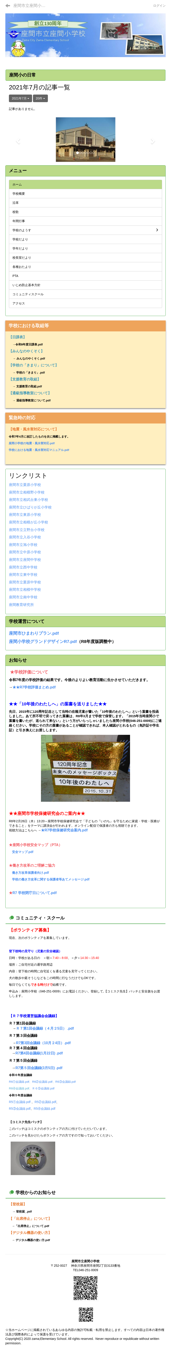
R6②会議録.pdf (42, 1081)
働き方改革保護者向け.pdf (30, 872)
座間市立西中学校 (23, 567)
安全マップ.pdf (22, 852)
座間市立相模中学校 (25, 589)
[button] (17, 139)
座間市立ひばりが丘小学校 (30, 507)
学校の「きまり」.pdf (30, 372)
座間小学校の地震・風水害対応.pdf (32, 443)
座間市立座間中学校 (25, 560)
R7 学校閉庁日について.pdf (34, 893)
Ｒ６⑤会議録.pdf (43, 1088)
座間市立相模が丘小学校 (28, 522)
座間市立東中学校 (23, 574)
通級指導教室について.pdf (33, 400)
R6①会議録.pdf (19, 1081)
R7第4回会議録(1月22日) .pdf (39, 1053)
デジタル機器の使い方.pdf (33, 1240)
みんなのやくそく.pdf (30, 358)
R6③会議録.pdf (65, 1081)
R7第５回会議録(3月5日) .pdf (38, 1068)
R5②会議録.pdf (45, 1102)
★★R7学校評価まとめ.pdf (34, 687)
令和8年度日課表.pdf (29, 344)
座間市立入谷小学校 (25, 537)
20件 (40, 98)
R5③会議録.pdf (20, 1108)
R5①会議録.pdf (20, 1102)
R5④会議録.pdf (44, 1108)
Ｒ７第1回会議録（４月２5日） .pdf (45, 1028)
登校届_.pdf (24, 1211)
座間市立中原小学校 (25, 552)
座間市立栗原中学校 (25, 582)
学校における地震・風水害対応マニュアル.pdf (39, 450)
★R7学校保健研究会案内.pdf (64, 830)
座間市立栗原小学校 (25, 485)
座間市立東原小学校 (25, 514)
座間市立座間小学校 (31, 5)
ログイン (159, 5)
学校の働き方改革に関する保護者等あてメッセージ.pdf (51, 879)
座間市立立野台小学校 (27, 530)
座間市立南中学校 (23, 597)
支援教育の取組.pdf (29, 386)
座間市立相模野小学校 (27, 492)
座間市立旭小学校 (23, 545)
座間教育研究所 (21, 605)
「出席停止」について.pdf (32, 1226)
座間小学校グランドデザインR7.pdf (43, 641)
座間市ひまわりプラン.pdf (34, 633)
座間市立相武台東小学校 (28, 500)
